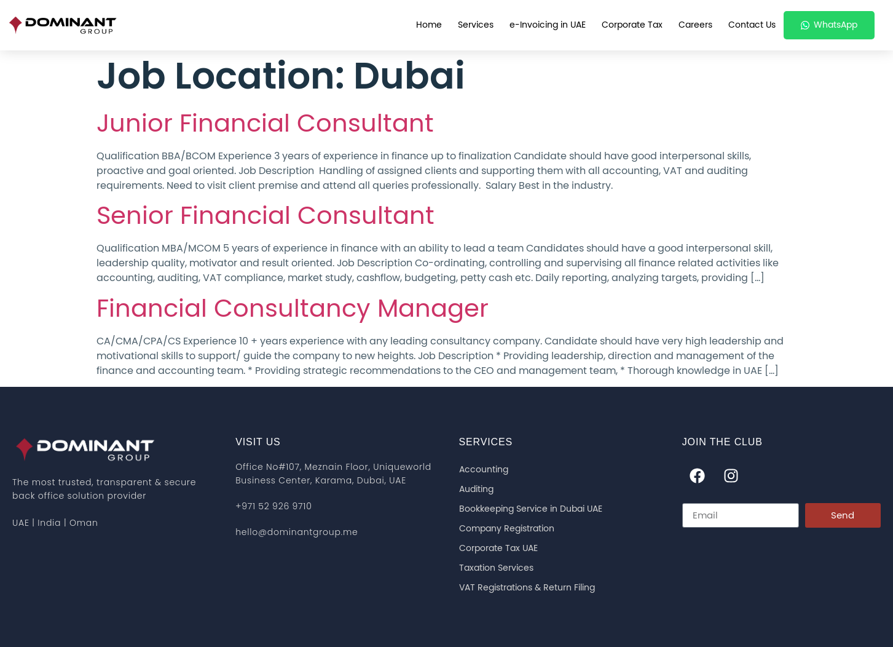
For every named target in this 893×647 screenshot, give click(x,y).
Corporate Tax (632, 25)
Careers (695, 25)
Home (429, 25)
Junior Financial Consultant (265, 124)
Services (476, 25)
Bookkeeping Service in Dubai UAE (530, 509)
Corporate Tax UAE (498, 548)
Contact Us (752, 25)
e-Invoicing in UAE (547, 25)
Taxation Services (496, 568)
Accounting (483, 470)
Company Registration (506, 529)
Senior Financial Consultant (265, 216)
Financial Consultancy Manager (292, 309)
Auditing (476, 489)
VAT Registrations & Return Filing (527, 588)
